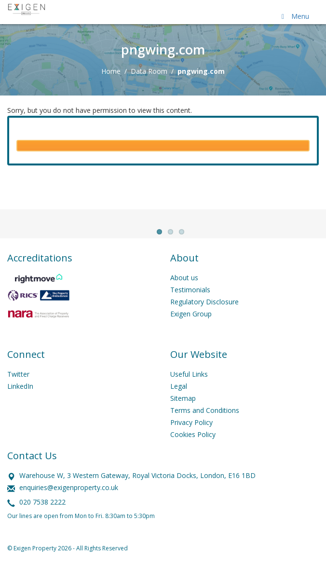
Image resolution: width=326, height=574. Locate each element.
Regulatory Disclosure (204, 313)
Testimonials (190, 301)
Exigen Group (191, 325)
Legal (178, 398)
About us (184, 289)
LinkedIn (20, 398)
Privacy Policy (191, 434)
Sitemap (183, 410)
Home (111, 71)
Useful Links (189, 386)
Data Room (149, 71)
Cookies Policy (193, 446)
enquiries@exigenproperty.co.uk (68, 499)
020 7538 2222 (42, 514)
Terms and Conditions (204, 422)
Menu (293, 16)
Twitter (18, 386)
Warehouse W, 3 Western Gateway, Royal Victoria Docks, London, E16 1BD (137, 487)
